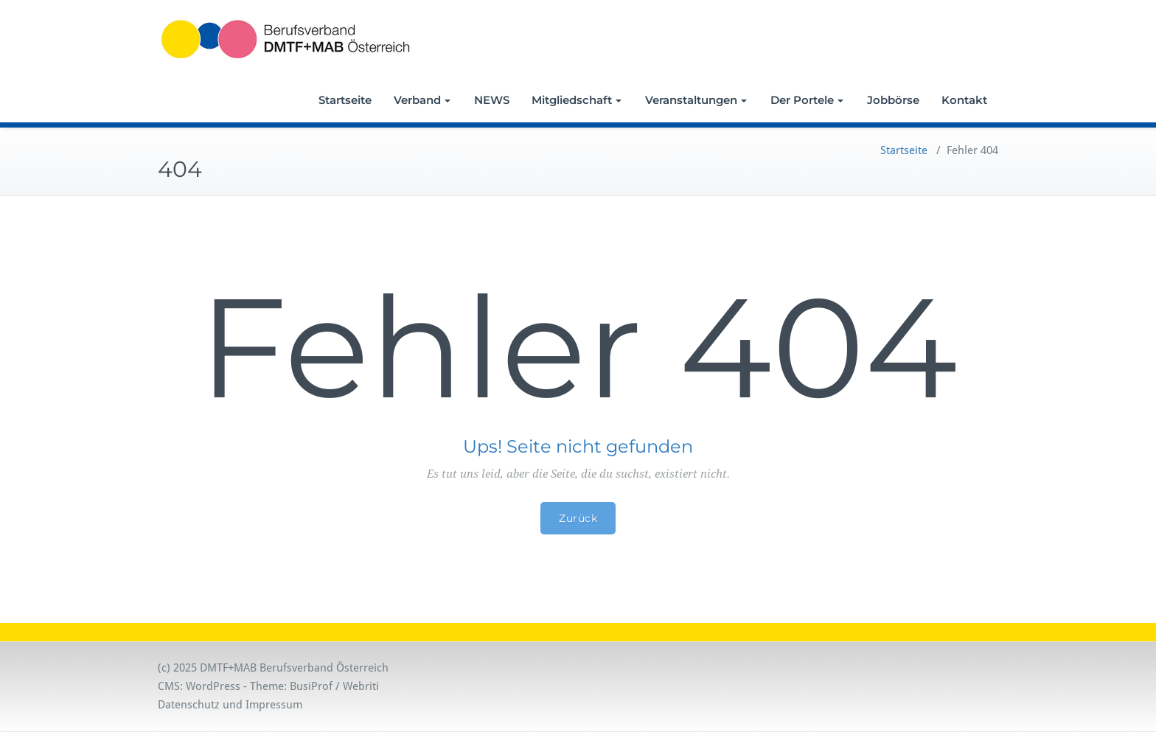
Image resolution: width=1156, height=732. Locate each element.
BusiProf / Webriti (334, 686)
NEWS (491, 100)
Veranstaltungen (696, 100)
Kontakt (964, 100)
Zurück (578, 518)
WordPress (213, 686)
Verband (422, 100)
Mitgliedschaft (576, 100)
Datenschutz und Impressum (230, 704)
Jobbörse (893, 100)
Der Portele (806, 100)
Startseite (345, 100)
